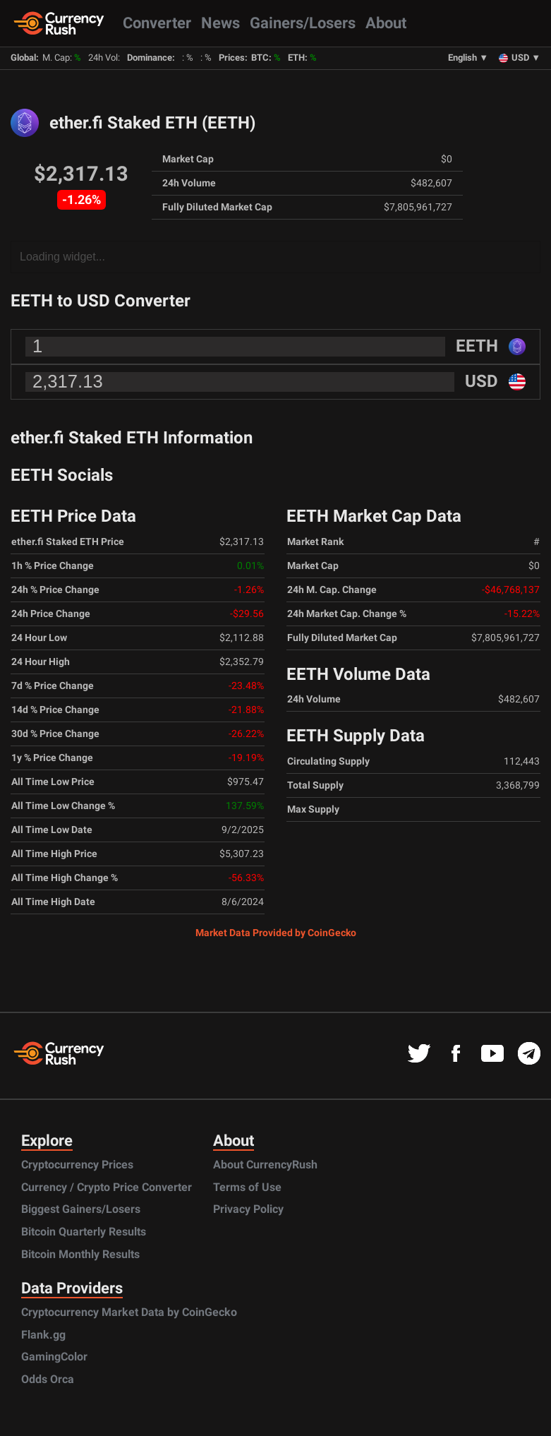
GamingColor (54, 1356)
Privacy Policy (248, 1209)
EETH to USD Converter (100, 301)
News (220, 22)
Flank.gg (43, 1334)
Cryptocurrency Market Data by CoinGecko (129, 1312)
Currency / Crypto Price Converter (106, 1187)
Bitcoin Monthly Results (80, 1254)
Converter (157, 22)
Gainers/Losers (303, 22)
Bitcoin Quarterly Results (83, 1231)
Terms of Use (247, 1187)
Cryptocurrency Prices (77, 1164)
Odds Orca (47, 1379)
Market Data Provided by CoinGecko (275, 932)
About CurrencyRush (265, 1164)
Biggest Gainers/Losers (80, 1209)
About (385, 22)
